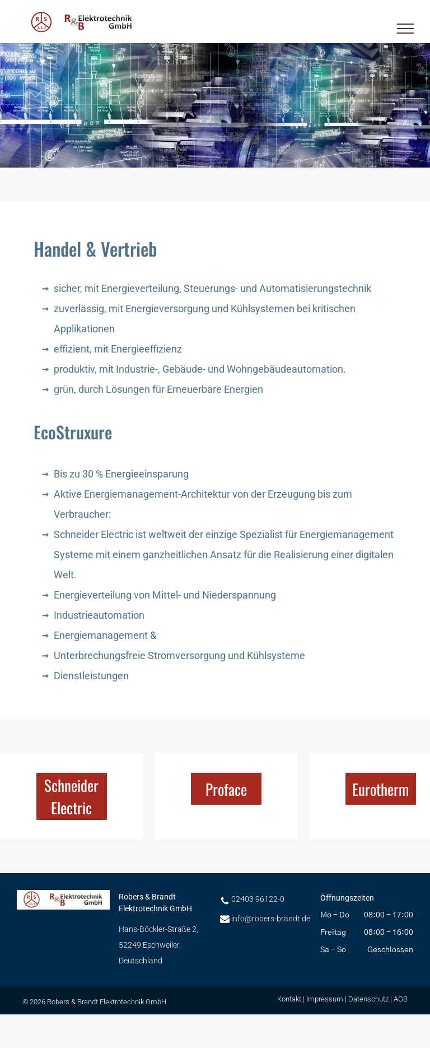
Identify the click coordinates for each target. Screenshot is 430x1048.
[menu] (405, 28)
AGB (401, 999)
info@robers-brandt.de (270, 918)
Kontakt (289, 999)
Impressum (324, 999)
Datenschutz (368, 999)
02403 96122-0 (257, 898)
